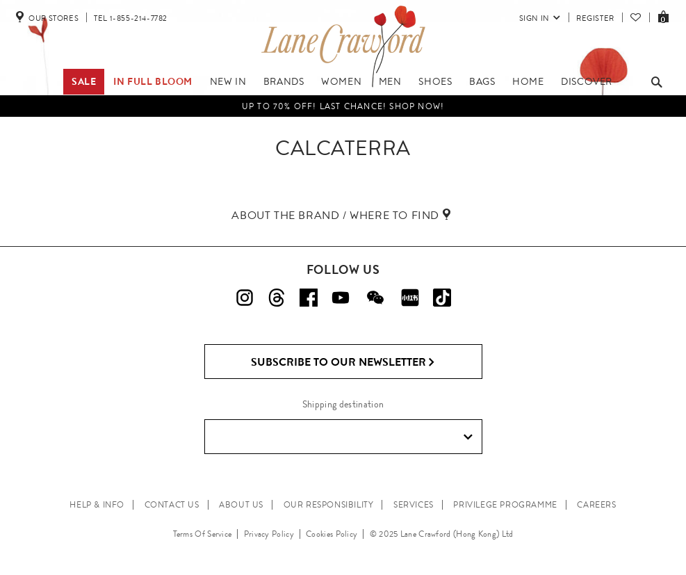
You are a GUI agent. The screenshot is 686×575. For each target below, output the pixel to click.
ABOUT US (241, 505)
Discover (586, 81)
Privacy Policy (269, 534)
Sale (84, 81)
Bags (482, 81)
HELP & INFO (97, 505)
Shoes (435, 81)
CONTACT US (172, 505)
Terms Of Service (202, 534)
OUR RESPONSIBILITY (329, 505)
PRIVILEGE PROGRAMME (505, 505)
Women (341, 81)
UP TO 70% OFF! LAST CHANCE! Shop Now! (343, 106)
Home (528, 81)
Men (390, 81)
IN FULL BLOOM (153, 81)
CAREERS (596, 505)
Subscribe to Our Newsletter (343, 362)
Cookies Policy (331, 534)
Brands (283, 81)
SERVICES (413, 505)
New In (228, 81)
